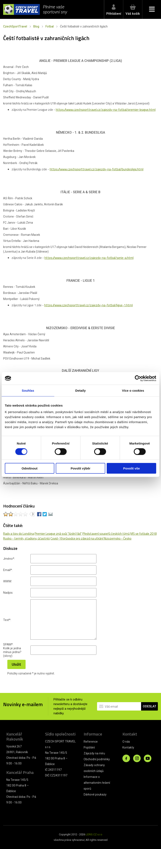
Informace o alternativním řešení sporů (97, 782)
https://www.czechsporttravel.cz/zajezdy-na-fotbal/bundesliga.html (96, 169)
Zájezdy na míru (94, 753)
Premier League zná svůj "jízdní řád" (58, 533)
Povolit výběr (80, 468)
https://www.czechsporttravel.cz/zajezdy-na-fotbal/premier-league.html (106, 109)
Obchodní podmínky (97, 759)
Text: (7, 620)
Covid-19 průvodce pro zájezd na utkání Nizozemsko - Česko (91, 538)
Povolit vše (131, 468)
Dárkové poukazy (95, 794)
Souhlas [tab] (28, 390)
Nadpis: (8, 593)
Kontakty (128, 747)
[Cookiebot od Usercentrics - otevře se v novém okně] (137, 378)
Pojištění (89, 747)
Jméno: (9, 559)
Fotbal (49, 26)
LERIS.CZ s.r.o (94, 834)
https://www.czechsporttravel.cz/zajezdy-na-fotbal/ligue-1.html (88, 305)
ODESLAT (149, 706)
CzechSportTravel (15, 26)
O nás (126, 741)
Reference (91, 741)
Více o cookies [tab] (133, 390)
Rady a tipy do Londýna (18, 533)
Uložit (16, 664)
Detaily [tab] (80, 390)
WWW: (7, 581)
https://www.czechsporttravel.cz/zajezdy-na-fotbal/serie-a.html (89, 257)
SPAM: (8, 644)
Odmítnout (30, 468)
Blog (36, 26)
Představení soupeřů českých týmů (106, 533)
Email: (8, 570)
